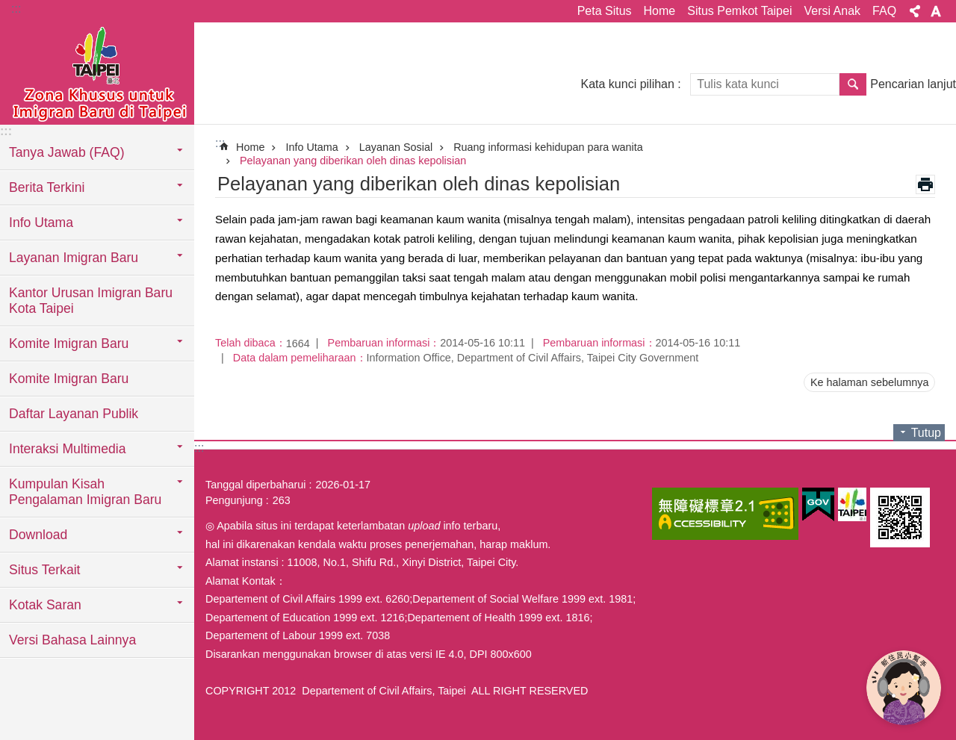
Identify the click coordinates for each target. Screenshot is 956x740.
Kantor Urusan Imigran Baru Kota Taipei (91, 300)
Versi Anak (832, 10)
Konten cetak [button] (925, 184)
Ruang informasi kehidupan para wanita (548, 147)
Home (660, 10)
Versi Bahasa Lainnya (72, 639)
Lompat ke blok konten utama (7, 7)
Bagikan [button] (915, 11)
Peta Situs (604, 10)
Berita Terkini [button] (46, 187)
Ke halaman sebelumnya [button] (869, 382)
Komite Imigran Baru (68, 378)
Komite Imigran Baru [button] (68, 343)
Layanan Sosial (395, 147)
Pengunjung (234, 500)
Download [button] (38, 534)
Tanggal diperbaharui (255, 485)
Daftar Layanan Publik (73, 413)
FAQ (884, 10)
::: (16, 8)
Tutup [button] (926, 432)
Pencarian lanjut (913, 84)
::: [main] (220, 143)
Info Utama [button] (41, 222)
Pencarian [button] (852, 84)
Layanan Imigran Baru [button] (73, 257)
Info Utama (311, 147)
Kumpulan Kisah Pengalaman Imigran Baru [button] (85, 491)
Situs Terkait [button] (45, 569)
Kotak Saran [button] (45, 604)
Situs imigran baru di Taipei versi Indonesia (97, 72)
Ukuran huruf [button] (936, 11)
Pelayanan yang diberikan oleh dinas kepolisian (353, 161)
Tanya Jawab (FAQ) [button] (67, 152)
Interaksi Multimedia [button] (67, 448)
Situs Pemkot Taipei (739, 10)
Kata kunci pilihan (627, 84)
